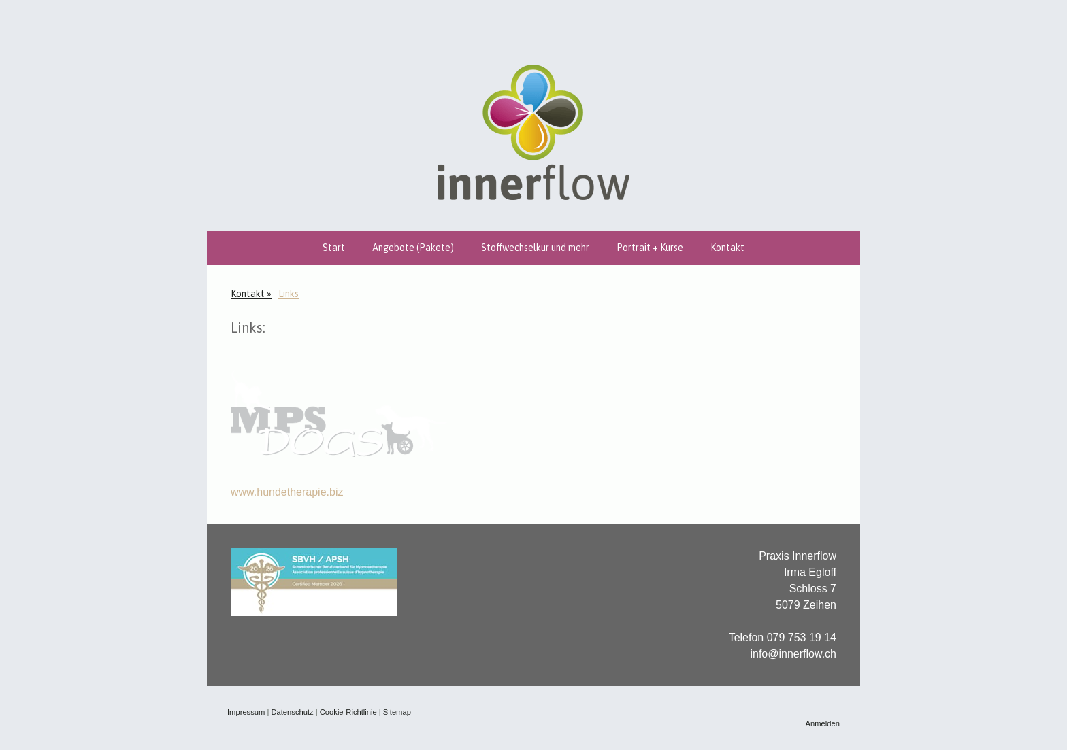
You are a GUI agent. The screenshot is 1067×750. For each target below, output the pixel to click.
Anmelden (823, 723)
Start (334, 247)
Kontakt (727, 247)
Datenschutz (292, 712)
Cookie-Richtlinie (348, 712)
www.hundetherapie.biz (287, 492)
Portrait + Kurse (650, 247)
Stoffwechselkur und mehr (535, 247)
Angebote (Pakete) (413, 247)
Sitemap (397, 712)
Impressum (246, 712)
